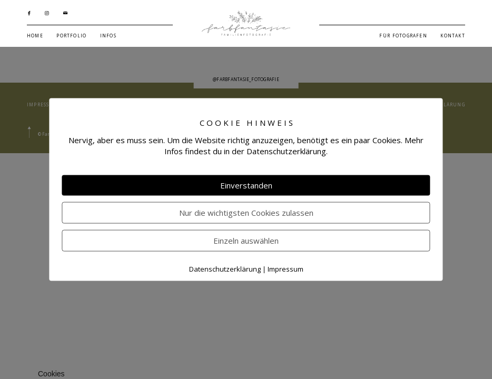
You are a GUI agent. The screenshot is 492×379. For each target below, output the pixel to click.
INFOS (108, 35)
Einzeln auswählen (246, 240)
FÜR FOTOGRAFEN (403, 35)
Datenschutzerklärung (225, 269)
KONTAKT (452, 35)
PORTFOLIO (71, 35)
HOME (35, 35)
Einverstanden (246, 185)
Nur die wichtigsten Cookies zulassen (246, 212)
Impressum (285, 269)
